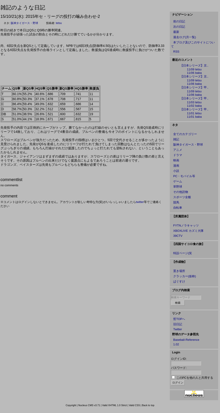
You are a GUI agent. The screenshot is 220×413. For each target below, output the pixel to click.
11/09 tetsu (194, 69)
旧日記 (177, 324)
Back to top (148, 405)
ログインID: (179, 358)
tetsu (59, 23)
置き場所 (179, 271)
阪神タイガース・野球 (24, 23)
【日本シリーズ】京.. (194, 65)
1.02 (176, 344)
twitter (140, 202)
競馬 (176, 202)
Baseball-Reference (186, 339)
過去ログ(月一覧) (184, 37)
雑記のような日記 (22, 7)
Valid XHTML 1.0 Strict (114, 405)
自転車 (177, 207)
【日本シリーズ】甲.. (194, 87)
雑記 (176, 139)
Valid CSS (134, 405)
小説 (176, 171)
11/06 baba (194, 73)
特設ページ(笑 (182, 253)
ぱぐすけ (179, 281)
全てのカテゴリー (185, 134)
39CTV (177, 235)
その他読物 (180, 192)
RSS (176, 51)
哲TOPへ (179, 319)
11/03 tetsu (194, 102)
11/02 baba (194, 105)
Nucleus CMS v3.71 (89, 405)
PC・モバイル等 (184, 176)
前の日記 (179, 21)
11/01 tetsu (194, 113)
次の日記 (179, 26)
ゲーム (177, 181)
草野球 (177, 186)
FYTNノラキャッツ (186, 225)
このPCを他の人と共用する (194, 377)
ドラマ (177, 155)
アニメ (177, 150)
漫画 (176, 165)
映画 (176, 160)
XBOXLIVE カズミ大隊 (188, 230)
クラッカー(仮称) (184, 276)
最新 (176, 32)
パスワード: (179, 368)
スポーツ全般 (182, 197)
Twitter (177, 329)
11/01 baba (194, 116)
